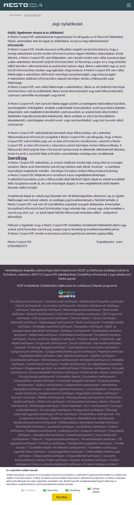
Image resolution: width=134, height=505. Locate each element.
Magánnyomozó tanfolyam (56, 393)
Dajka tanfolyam (57, 460)
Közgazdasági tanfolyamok (36, 376)
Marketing (75, 490)
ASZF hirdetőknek (28, 285)
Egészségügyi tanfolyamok (56, 322)
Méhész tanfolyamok (51, 397)
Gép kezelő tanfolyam (107, 343)
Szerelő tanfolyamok (80, 435)
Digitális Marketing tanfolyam (89, 460)
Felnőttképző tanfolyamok (75, 334)
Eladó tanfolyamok (88, 322)
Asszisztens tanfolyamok (59, 305)
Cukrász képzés (80, 318)
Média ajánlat (67, 278)
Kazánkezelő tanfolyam (25, 359)
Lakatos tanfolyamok (48, 384)
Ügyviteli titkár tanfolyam (30, 451)
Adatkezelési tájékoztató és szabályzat (66, 285)
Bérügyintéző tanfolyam (46, 309)
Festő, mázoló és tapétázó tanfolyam (51, 339)
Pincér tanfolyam (66, 414)
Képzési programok (105, 285)
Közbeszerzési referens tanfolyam (102, 372)
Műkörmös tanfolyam (51, 401)
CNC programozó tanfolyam (50, 318)
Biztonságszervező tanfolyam (82, 309)
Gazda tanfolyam (80, 343)
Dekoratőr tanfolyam (24, 322)
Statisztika (53, 490)
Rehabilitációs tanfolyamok (96, 418)
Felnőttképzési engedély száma (24, 270)
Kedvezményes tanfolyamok (60, 359)
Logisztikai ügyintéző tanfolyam (64, 389)
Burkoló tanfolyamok (40, 314)
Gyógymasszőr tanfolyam (27, 351)
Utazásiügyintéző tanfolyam (66, 451)
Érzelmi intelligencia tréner (100, 464)
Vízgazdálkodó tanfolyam (83, 455)
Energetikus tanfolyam (89, 326)
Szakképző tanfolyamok (41, 430)
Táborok (36, 439)
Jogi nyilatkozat (32, 15)
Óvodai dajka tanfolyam (55, 409)
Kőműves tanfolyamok (96, 368)
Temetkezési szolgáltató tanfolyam (89, 443)
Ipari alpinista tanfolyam (73, 355)
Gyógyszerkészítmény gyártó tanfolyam (71, 351)
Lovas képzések (96, 389)
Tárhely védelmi (96, 490)
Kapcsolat (52, 270)
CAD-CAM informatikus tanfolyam (78, 314)
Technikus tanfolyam (52, 443)
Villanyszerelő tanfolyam (49, 455)
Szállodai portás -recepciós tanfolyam (82, 430)
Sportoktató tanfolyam (91, 426)
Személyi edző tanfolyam (49, 435)
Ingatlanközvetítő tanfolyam (37, 355)
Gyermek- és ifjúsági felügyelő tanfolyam (40, 347)
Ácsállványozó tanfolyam (26, 301)
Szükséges (31, 490)
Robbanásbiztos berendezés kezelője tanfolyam (89, 422)
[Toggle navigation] (129, 5)
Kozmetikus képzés (69, 376)
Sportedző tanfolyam (60, 426)
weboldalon (12, 484)
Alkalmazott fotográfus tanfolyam (102, 301)
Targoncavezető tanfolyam (61, 439)
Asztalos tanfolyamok (91, 305)
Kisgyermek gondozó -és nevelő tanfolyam (52, 368)
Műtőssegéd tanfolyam (44, 405)
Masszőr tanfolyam (23, 397)
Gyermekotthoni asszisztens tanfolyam (93, 347)
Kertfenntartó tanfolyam (42, 364)
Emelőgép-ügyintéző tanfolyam (52, 326)
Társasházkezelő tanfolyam (98, 439)
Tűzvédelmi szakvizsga (102, 447)
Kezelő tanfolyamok (72, 364)
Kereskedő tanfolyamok (95, 359)
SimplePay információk (92, 274)
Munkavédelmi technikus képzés (87, 401)
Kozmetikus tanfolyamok (99, 376)
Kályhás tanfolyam (102, 355)
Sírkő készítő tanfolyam (30, 426)
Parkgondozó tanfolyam (88, 409)
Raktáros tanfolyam (63, 418)
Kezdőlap (15, 15)
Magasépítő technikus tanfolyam (97, 393)
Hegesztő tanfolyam (111, 351)
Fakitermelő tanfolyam (43, 334)
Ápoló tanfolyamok (28, 305)
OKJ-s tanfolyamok (95, 405)
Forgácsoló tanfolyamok (51, 343)
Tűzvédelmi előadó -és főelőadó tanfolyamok (56, 447)
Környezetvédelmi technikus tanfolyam (53, 372)
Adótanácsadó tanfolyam (61, 301)
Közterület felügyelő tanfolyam (76, 380)
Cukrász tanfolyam (104, 318)
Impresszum (69, 270)
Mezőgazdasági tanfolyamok (85, 397)
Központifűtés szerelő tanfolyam (34, 380)
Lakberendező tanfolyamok (82, 384)
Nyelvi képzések (71, 405)
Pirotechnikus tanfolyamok (96, 414)
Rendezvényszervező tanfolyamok (35, 422)
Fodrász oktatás (88, 339)
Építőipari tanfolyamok (75, 330)
